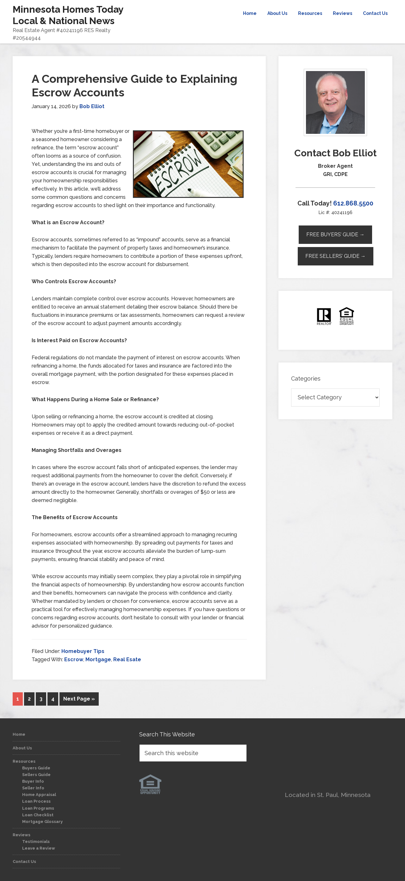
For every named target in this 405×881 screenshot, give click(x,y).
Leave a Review (38, 848)
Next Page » (79, 699)
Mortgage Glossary (42, 821)
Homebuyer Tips (82, 651)
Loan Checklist (37, 814)
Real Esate (127, 659)
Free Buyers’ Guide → (335, 235)
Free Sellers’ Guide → (335, 256)
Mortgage (98, 659)
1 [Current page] (17, 699)
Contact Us (24, 861)
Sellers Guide (36, 774)
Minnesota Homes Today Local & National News (68, 15)
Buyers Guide (36, 768)
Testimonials (36, 841)
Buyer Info (33, 781)
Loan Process (36, 801)
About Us (22, 748)
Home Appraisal (39, 794)
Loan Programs (38, 808)
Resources (24, 761)
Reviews (21, 834)
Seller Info (33, 788)
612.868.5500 (353, 203)
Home (19, 734)
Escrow (73, 659)
